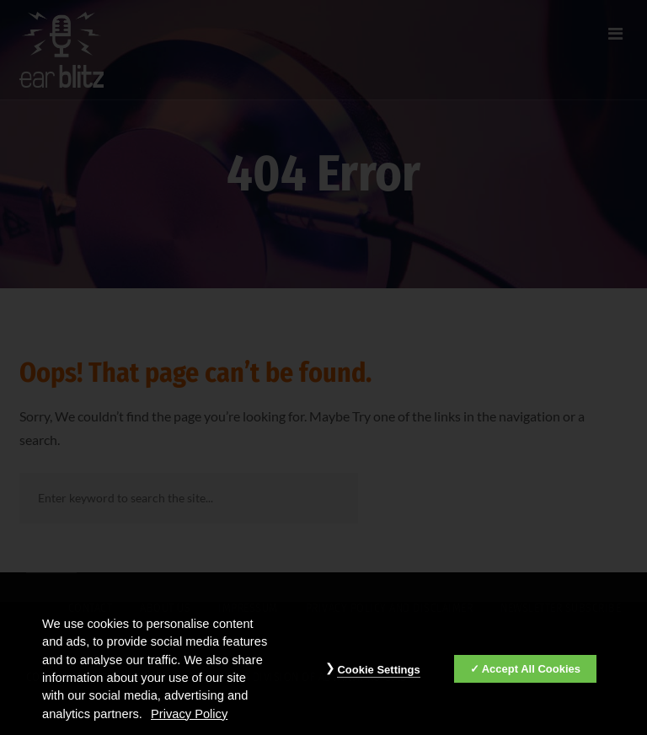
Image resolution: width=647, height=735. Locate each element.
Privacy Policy (189, 717)
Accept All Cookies (531, 673)
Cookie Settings (378, 674)
